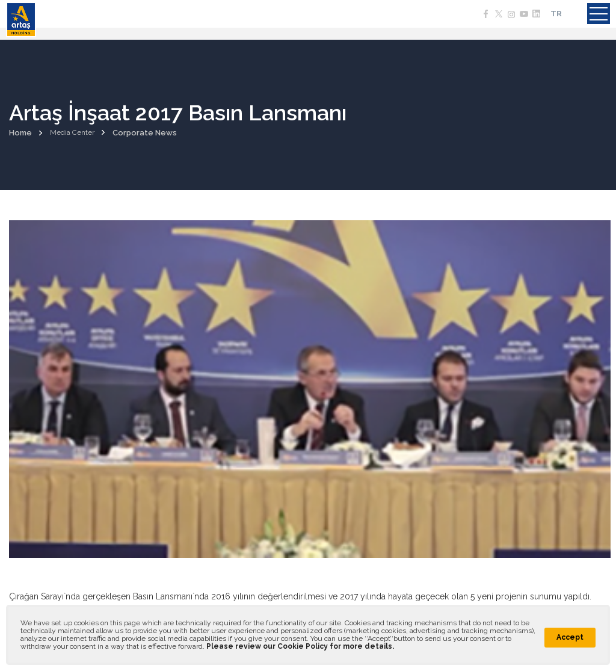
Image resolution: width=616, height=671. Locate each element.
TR (556, 13)
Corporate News (144, 132)
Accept (570, 637)
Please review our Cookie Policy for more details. (300, 646)
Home (20, 132)
